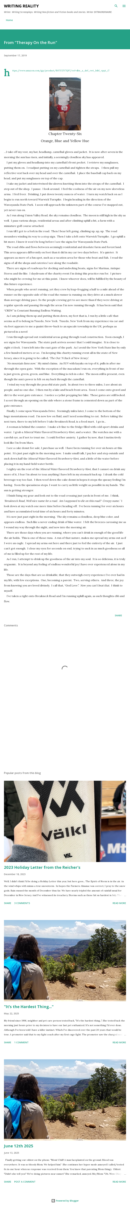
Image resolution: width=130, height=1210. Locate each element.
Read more (119, 903)
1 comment (21, 1042)
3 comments (22, 903)
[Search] (116, 6)
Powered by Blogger (65, 1200)
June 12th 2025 (18, 1146)
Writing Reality (21, 6)
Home (9, 20)
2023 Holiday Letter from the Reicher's (42, 867)
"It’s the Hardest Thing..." (29, 1006)
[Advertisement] (65, 737)
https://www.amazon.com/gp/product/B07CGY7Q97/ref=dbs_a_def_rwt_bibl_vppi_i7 (60, 70)
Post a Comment (25, 1181)
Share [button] (118, 615)
